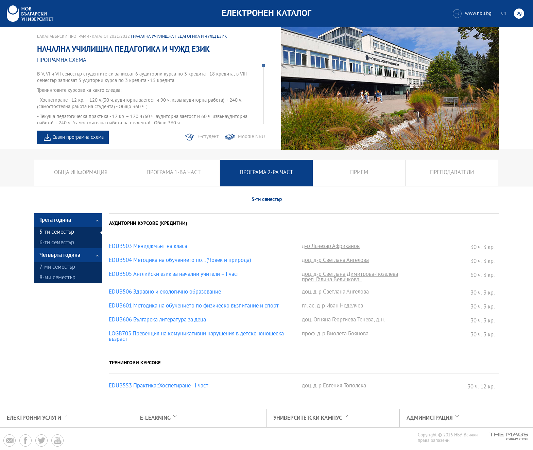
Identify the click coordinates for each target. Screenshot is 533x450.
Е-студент (208, 137)
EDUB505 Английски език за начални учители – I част (174, 275)
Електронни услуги (34, 418)
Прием (359, 173)
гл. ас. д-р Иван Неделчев (332, 306)
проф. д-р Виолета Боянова (335, 334)
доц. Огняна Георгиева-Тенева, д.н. (343, 320)
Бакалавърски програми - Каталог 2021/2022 (83, 36)
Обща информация (80, 173)
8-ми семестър (57, 278)
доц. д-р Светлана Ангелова (335, 261)
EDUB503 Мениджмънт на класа (148, 247)
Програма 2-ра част (266, 173)
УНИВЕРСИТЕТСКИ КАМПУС (307, 418)
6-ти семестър (56, 243)
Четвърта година (59, 255)
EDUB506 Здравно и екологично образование (165, 292)
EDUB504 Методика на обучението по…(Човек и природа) (180, 261)
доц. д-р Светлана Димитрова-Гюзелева (350, 275)
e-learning (155, 418)
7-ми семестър (57, 267)
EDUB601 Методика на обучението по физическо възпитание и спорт (194, 306)
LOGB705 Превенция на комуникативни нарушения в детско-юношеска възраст (196, 337)
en (503, 13)
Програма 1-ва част (174, 173)
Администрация (430, 418)
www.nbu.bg (472, 13)
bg (519, 13)
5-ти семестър (56, 232)
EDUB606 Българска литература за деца (157, 320)
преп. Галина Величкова (332, 280)
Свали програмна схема (78, 137)
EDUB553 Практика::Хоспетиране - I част (158, 386)
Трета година (55, 220)
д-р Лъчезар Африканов (331, 247)
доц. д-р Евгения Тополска (334, 386)
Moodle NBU (251, 137)
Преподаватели (452, 173)
